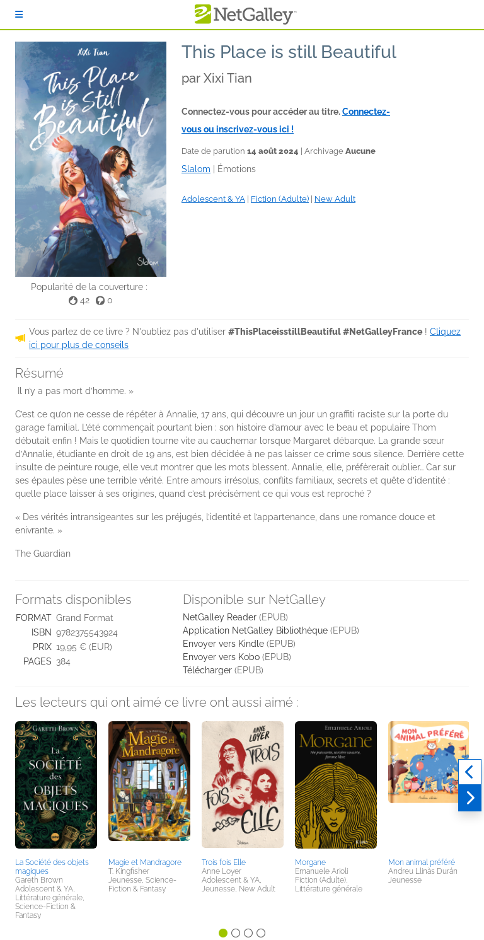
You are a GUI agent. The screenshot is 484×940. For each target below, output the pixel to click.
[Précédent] (469, 772)
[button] (56, 787)
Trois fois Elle (224, 862)
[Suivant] (469, 798)
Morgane (310, 862)
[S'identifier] (19, 14)
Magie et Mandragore (145, 862)
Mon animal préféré (421, 862)
